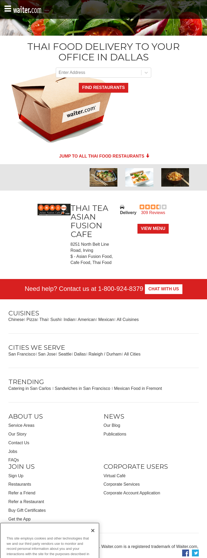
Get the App (19, 519)
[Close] (93, 537)
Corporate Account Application (132, 493)
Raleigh (96, 354)
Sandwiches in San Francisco (83, 388)
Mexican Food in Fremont (138, 388)
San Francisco (21, 354)
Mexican (106, 319)
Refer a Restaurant (26, 501)
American (87, 319)
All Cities (132, 354)
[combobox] (59, 73)
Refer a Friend (21, 493)
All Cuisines (128, 319)
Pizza (31, 319)
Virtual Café (115, 476)
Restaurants (19, 484)
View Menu (153, 228)
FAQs (13, 460)
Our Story (17, 434)
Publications (115, 434)
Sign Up (16, 476)
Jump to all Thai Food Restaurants (104, 156)
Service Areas (21, 425)
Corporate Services (122, 484)
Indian (69, 319)
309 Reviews (153, 212)
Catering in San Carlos (30, 388)
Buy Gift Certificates (27, 510)
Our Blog (112, 425)
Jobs (12, 451)
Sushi (55, 319)
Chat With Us (163, 289)
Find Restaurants (103, 87)
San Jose (47, 354)
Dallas (80, 354)
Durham (113, 354)
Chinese (16, 319)
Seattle (64, 354)
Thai (43, 319)
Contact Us (18, 443)
